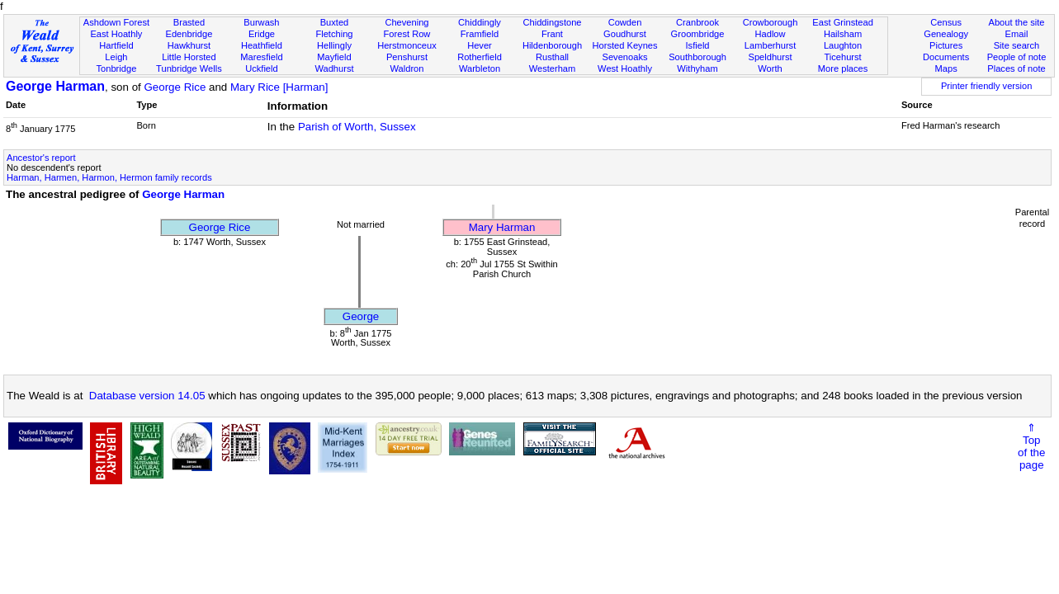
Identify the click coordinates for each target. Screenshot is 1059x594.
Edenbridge (189, 34)
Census (946, 22)
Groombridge (698, 34)
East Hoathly (116, 34)
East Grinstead (842, 22)
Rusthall (552, 57)
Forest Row (407, 34)
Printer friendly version (987, 86)
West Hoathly (625, 68)
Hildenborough (552, 45)
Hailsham (843, 34)
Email (1016, 34)
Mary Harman (502, 227)
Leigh (116, 57)
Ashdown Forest (116, 22)
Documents (946, 57)
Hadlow (770, 34)
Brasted (189, 22)
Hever (479, 45)
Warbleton (479, 68)
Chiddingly (479, 22)
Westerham (552, 68)
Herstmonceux (407, 45)
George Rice (175, 87)
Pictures (945, 45)
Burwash (261, 22)
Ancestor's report (41, 158)
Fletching (333, 34)
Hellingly (334, 45)
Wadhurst (333, 68)
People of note (1017, 57)
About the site (1017, 22)
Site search (1017, 45)
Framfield (480, 34)
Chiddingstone (551, 22)
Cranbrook (697, 22)
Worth (770, 68)
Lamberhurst (770, 45)
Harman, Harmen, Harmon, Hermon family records (109, 177)
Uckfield (261, 68)
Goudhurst (624, 34)
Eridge (261, 34)
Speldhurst (770, 57)
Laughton (843, 45)
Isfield (698, 45)
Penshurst (407, 57)
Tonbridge (117, 68)
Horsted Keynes (625, 45)
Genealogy (946, 34)
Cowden (625, 22)
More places (843, 68)
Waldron (406, 68)
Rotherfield (479, 57)
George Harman (55, 86)
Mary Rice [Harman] (279, 87)
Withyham (697, 68)
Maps (946, 68)
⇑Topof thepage (1031, 446)
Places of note (1016, 68)
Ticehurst (842, 57)
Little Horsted (188, 57)
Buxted (334, 22)
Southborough (697, 57)
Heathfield (261, 45)
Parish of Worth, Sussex (357, 126)
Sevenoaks (625, 57)
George (361, 316)
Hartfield (116, 45)
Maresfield (261, 57)
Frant (552, 34)
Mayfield (334, 57)
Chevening (406, 22)
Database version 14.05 (147, 395)
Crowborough (770, 22)
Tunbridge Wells (189, 68)
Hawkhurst (189, 45)
